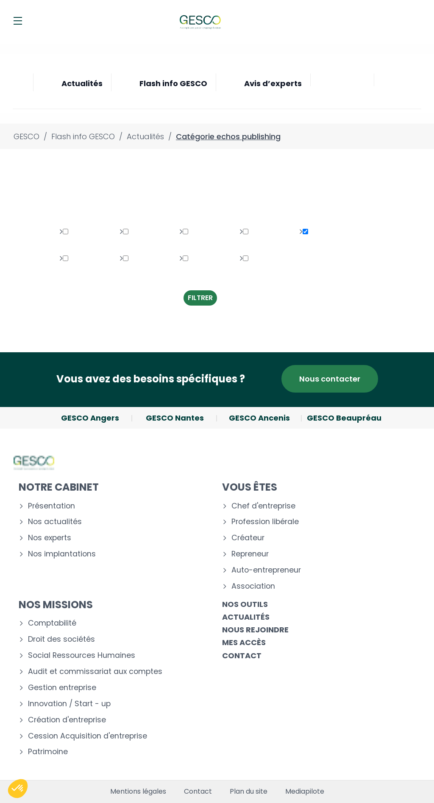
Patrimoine (86, 232)
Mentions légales (138, 791)
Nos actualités (55, 522)
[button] (18, 788)
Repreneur (250, 554)
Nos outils (245, 604)
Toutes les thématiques (76, 201)
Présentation (51, 506)
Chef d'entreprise (263, 506)
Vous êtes (249, 487)
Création (262, 259)
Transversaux (207, 266)
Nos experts (49, 538)
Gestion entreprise (62, 688)
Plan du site (248, 791)
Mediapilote (304, 791)
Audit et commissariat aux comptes (95, 672)
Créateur (247, 538)
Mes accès (244, 642)
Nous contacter (329, 378)
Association (253, 586)
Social (197, 232)
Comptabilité (52, 623)
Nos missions (56, 605)
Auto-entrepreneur (266, 570)
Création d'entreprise (67, 720)
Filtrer (200, 298)
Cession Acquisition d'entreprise (87, 736)
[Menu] (18, 21)
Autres (138, 259)
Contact (242, 655)
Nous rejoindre (255, 629)
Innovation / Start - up (69, 704)
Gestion (80, 259)
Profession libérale (265, 522)
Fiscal (317, 232)
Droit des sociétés (61, 639)
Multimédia (266, 232)
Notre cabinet (59, 487)
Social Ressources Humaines (81, 655)
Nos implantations (62, 554)
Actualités (246, 617)
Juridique (143, 232)
